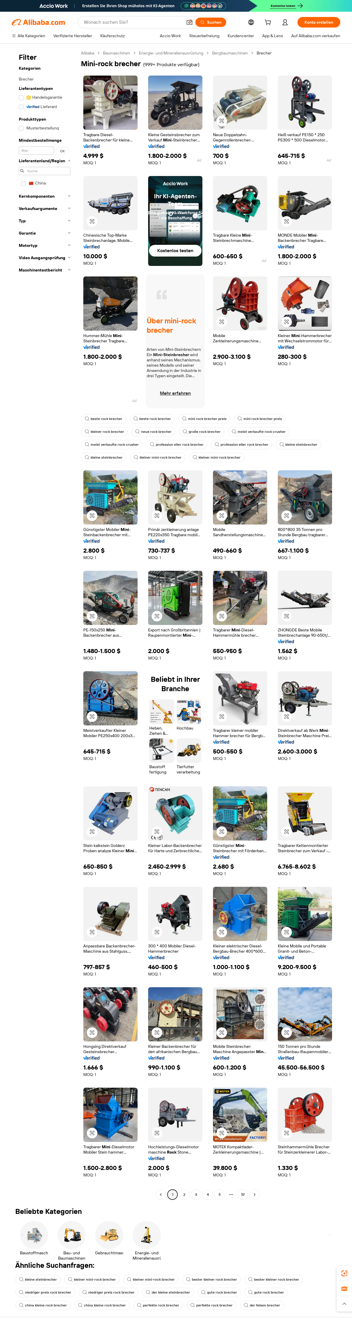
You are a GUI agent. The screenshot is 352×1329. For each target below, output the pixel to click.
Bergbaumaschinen (230, 53)
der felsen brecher (262, 1305)
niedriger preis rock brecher (45, 1292)
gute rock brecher (219, 1292)
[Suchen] (210, 22)
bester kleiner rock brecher (211, 1279)
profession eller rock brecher (177, 444)
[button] (189, 22)
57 (243, 1195)
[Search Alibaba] (132, 22)
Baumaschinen (116, 53)
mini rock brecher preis (204, 418)
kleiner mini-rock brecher (158, 457)
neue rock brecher (153, 431)
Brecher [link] (264, 53)
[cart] (269, 23)
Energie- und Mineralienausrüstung (171, 53)
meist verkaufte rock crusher (259, 431)
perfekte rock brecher (158, 1305)
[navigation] (44, 624)
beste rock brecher (103, 418)
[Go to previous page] (160, 1194)
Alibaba (87, 53)
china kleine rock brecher (43, 1305)
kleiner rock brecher (104, 431)
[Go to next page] (254, 1194)
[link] (344, 1273)
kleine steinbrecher (298, 444)
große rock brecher (202, 431)
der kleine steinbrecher (168, 1292)
